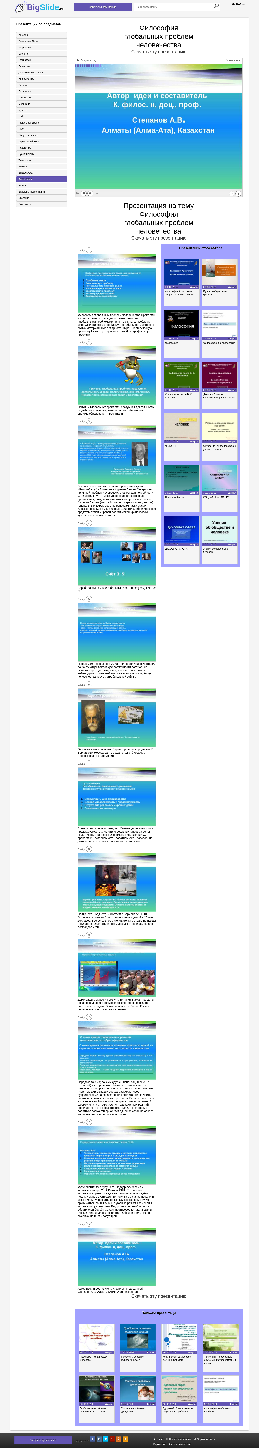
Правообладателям (178, 1439)
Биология (23, 53)
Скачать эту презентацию (158, 51)
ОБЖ (21, 129)
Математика (25, 97)
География (24, 60)
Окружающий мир (28, 141)
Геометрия (24, 66)
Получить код (86, 60)
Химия (22, 185)
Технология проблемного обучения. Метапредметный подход (220, 1360)
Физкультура (25, 172)
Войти (238, 4)
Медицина (24, 104)
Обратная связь (204, 1439)
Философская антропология (219, 343)
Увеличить (233, 60)
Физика (22, 166)
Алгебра (23, 35)
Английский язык (28, 41)
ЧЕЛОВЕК (170, 446)
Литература (25, 91)
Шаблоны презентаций (31, 191)
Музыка (22, 110)
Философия (25, 179)
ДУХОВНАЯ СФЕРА (176, 548)
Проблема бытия (174, 497)
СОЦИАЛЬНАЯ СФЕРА (216, 497)
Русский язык (26, 154)
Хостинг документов (179, 1444)
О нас (158, 1439)
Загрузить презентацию (102, 7)
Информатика (26, 78)
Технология (24, 160)
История (23, 85)
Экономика (24, 204)
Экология (23, 198)
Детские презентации (30, 72)
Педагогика (24, 147)
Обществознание (28, 135)
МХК (20, 116)
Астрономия (25, 47)
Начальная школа (28, 122)
